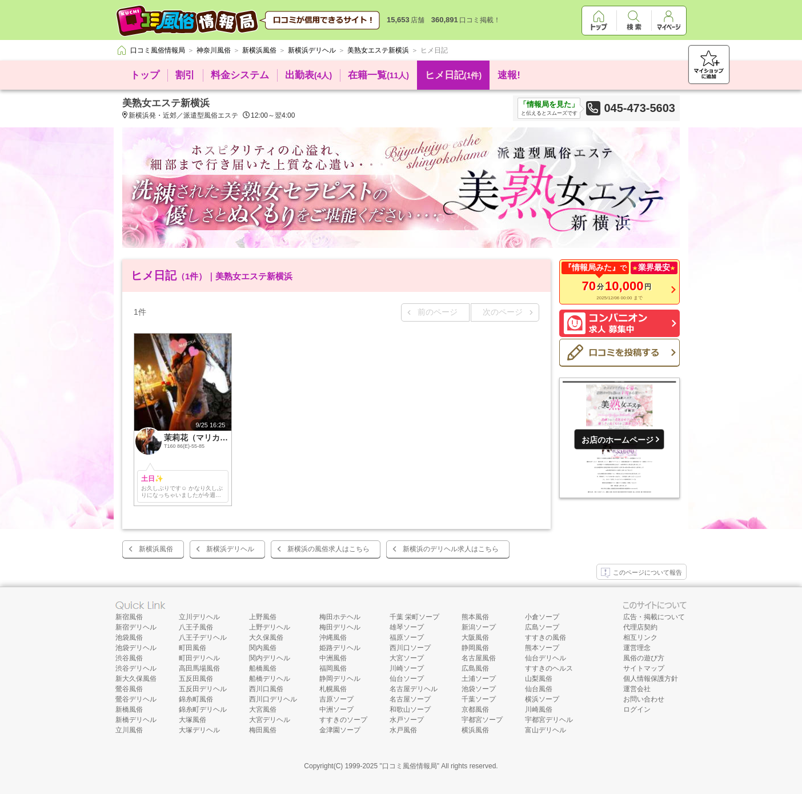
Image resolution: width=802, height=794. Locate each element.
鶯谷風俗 (129, 689)
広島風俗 (475, 668)
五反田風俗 (196, 679)
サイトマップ (643, 668)
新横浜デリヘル (230, 549)
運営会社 (637, 689)
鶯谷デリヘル (136, 699)
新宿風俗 (129, 617)
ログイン (637, 709)
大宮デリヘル (269, 720)
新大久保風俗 (136, 679)
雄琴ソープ (407, 627)
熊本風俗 (475, 617)
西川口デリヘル (273, 699)
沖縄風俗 (333, 637)
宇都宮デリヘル (549, 720)
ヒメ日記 (453, 75)
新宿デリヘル (136, 627)
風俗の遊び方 (643, 658)
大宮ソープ (407, 658)
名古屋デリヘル (414, 689)
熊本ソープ (542, 648)
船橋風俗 (262, 668)
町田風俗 (192, 648)
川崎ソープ (407, 668)
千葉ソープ (479, 699)
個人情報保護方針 (650, 679)
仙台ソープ (407, 679)
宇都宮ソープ (482, 720)
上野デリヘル (269, 627)
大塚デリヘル (199, 730)
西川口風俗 (266, 689)
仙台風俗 (538, 689)
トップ (144, 75)
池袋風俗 (129, 637)
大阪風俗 (475, 637)
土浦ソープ (479, 679)
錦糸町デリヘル (203, 709)
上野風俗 (262, 617)
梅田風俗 (262, 730)
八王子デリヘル (203, 637)
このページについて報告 (641, 573)
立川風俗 (129, 730)
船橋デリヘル (269, 679)
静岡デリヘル (339, 679)
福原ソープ (407, 637)
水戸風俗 (403, 730)
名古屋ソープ (410, 699)
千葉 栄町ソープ (414, 617)
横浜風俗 (475, 730)
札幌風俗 (333, 689)
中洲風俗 (333, 658)
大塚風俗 (192, 720)
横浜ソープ (542, 699)
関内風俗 (262, 648)
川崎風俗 (538, 709)
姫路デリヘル (339, 648)
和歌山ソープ (410, 709)
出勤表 (308, 75)
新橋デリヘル (136, 720)
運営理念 (637, 648)
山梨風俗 (538, 679)
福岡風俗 (333, 668)
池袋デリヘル (136, 648)
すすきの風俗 (545, 637)
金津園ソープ (339, 730)
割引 (185, 75)
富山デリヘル (545, 730)
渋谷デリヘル (136, 668)
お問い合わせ (643, 699)
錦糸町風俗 (196, 699)
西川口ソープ (410, 648)
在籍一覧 (378, 75)
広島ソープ (542, 627)
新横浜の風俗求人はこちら (328, 549)
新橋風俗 (129, 709)
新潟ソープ (479, 627)
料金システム (240, 75)
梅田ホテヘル (339, 617)
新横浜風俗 (156, 549)
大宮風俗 (262, 709)
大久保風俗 (266, 637)
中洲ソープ (336, 709)
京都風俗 (475, 709)
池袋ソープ (479, 689)
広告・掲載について (654, 617)
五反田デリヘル (203, 689)
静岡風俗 (475, 648)
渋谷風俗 (129, 658)
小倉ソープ (542, 617)
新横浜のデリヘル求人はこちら (451, 549)
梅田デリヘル (339, 627)
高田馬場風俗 (199, 668)
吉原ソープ (336, 699)
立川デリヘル (199, 617)
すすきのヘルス (549, 668)
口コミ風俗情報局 (409, 766)
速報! (509, 75)
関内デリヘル (269, 658)
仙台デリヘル (545, 658)
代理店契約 (640, 627)
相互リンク (640, 637)
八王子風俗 (196, 627)
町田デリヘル (199, 658)
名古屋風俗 (479, 658)
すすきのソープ (343, 720)
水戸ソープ (407, 720)
